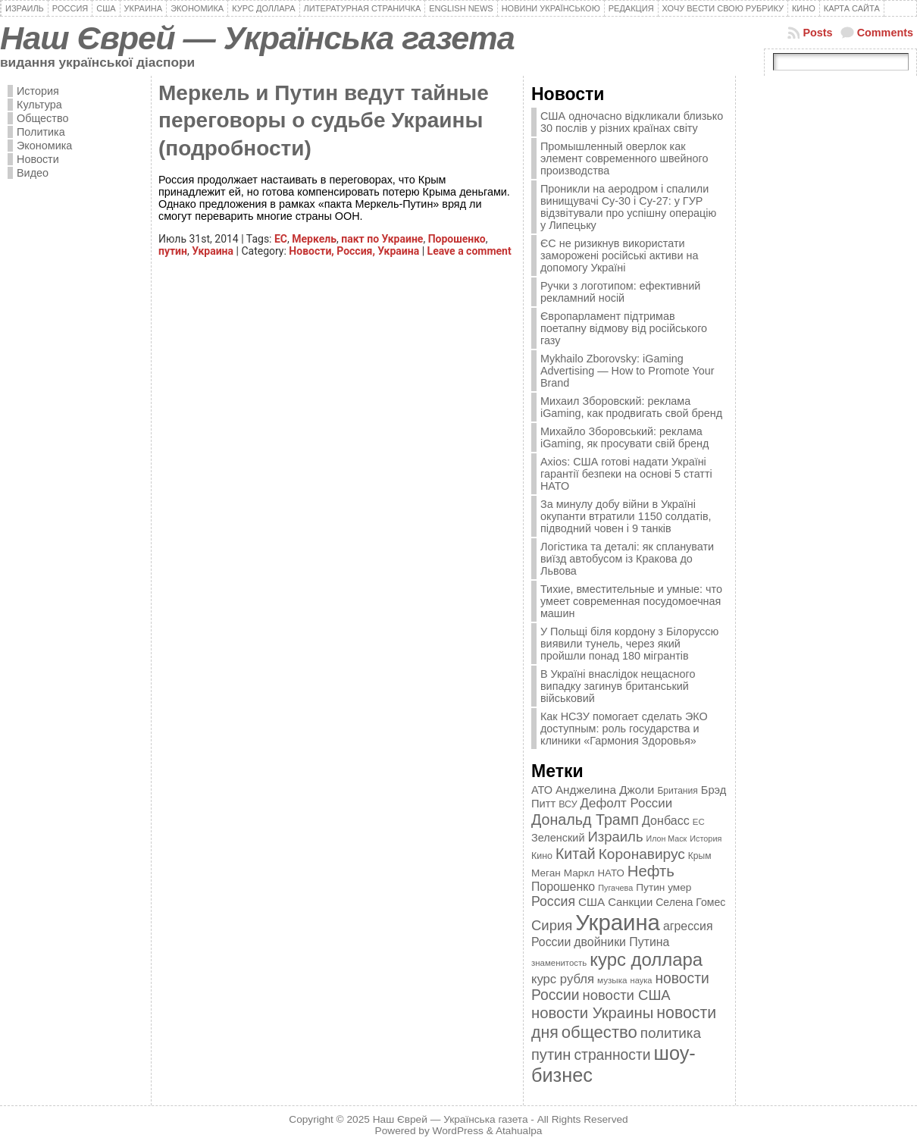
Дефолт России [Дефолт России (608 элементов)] (627, 803)
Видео (33, 173)
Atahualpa (519, 1130)
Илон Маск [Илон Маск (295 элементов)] (666, 838)
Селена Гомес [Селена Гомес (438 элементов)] (690, 902)
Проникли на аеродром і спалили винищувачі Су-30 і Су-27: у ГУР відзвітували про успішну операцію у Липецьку (628, 207)
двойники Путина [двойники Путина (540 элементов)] (621, 942)
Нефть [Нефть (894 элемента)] (651, 871)
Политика (41, 132)
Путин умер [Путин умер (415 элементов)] (663, 887)
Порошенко (457, 239)
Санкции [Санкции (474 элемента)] (630, 902)
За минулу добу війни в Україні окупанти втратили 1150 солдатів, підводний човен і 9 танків (626, 516)
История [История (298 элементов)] (705, 838)
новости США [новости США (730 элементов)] (627, 995)
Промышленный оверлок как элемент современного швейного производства (624, 158)
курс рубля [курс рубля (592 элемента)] (562, 979)
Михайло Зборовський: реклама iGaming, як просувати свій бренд (624, 437)
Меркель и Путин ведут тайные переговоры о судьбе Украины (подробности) (323, 120)
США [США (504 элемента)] (591, 901)
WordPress (458, 1130)
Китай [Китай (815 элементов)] (576, 853)
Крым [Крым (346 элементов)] (700, 856)
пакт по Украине (382, 239)
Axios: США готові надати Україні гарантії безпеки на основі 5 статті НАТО (626, 474)
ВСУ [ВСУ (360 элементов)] (568, 804)
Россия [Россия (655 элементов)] (553, 901)
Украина (212, 251)
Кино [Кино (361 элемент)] (541, 856)
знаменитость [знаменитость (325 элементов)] (559, 962)
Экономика (44, 145)
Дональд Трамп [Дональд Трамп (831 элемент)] (585, 819)
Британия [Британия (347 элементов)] (677, 790)
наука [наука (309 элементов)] (642, 980)
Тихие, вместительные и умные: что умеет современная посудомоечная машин (631, 601)
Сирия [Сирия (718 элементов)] (551, 925)
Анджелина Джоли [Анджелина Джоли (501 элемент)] (605, 789)
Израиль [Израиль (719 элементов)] (615, 837)
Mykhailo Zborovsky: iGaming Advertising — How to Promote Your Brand (627, 371)
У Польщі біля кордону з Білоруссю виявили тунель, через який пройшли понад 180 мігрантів (629, 643)
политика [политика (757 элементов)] (670, 1033)
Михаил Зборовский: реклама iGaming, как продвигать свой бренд (631, 407)
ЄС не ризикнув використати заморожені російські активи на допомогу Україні (619, 255)
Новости (38, 159)
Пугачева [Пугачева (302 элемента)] (615, 887)
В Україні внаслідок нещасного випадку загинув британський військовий (618, 686)
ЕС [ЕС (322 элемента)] (699, 821)
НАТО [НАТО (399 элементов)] (611, 873)
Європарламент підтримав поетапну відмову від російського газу (623, 328)
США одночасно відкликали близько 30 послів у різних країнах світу (631, 122)
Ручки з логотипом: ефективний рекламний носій (620, 292)
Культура (39, 105)
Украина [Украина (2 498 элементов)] (617, 922)
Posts (817, 33)
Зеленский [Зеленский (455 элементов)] (558, 838)
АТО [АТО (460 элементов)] (541, 790)
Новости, (312, 251)
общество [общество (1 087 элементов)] (599, 1032)
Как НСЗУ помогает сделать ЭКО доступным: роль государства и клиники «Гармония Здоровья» (624, 728)
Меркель (314, 239)
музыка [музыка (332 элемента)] (612, 980)
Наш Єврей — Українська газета (257, 38)
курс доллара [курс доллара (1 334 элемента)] (646, 959)
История (38, 91)
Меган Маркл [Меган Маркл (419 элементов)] (563, 873)
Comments (885, 33)
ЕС (280, 239)
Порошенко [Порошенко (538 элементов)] (563, 886)
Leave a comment (469, 251)
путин (172, 251)
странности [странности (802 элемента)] (612, 1055)
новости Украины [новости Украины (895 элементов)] (592, 1013)
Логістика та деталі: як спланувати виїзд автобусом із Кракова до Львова (627, 559)
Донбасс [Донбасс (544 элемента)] (666, 820)
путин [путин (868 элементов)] (551, 1054)
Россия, (356, 251)
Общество (42, 118)
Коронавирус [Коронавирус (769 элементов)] (642, 854)
